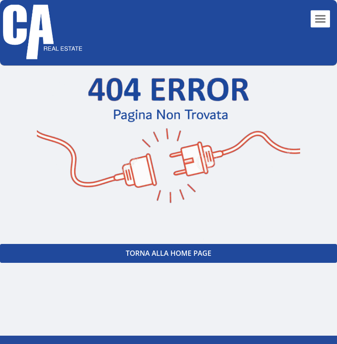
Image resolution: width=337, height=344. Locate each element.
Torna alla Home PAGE (168, 253)
